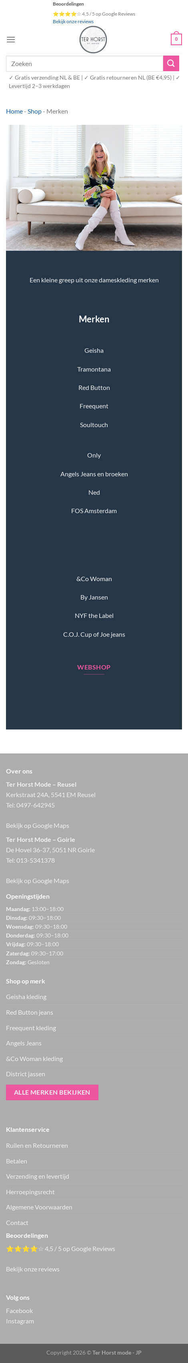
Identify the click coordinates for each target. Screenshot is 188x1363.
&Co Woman (94, 578)
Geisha (94, 350)
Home (14, 111)
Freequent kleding (31, 1027)
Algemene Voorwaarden (39, 1207)
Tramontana (94, 369)
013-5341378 (35, 860)
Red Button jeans (29, 1012)
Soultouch (94, 424)
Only (94, 455)
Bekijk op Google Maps (37, 825)
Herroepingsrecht (30, 1191)
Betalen (16, 1161)
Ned (94, 492)
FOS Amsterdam (94, 510)
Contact (17, 1222)
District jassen (25, 1073)
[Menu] (11, 39)
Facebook (19, 1310)
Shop (35, 111)
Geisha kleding (26, 996)
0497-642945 (35, 805)
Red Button (94, 387)
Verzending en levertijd (37, 1176)
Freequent (94, 406)
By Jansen (94, 597)
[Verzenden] (171, 63)
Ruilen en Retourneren (37, 1145)
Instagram (20, 1321)
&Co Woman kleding (34, 1058)
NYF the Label (94, 615)
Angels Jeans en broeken (94, 474)
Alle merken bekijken (52, 1092)
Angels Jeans (24, 1043)
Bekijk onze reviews (73, 21)
